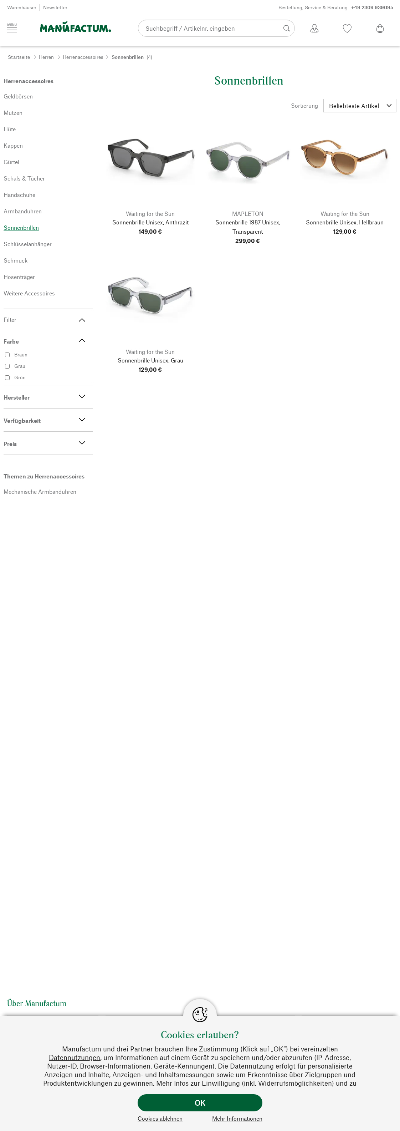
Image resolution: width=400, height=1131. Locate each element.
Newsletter (55, 7)
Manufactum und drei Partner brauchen (123, 1049)
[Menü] (12, 27)
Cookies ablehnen (160, 1118)
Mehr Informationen (237, 1118)
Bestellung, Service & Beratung (335, 7)
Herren (46, 57)
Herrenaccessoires (83, 57)
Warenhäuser (21, 7)
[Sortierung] (359, 105)
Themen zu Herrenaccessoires (44, 476)
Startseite (19, 57)
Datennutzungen (74, 1057)
